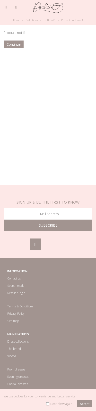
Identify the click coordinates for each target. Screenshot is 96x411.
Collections (32, 20)
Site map (13, 321)
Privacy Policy (16, 314)
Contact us (14, 278)
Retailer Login (16, 293)
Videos (11, 356)
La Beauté (49, 20)
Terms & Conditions (20, 306)
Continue (14, 44)
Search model (16, 286)
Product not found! (72, 20)
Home (16, 20)
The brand (14, 349)
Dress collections (18, 341)
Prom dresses (16, 369)
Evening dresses (17, 377)
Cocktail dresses (17, 384)
